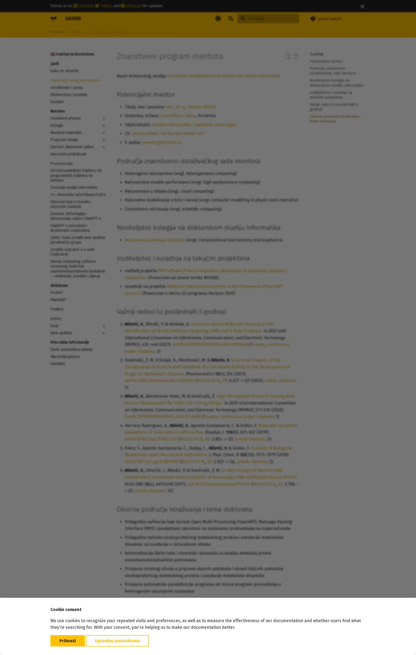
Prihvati (67, 640)
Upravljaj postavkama (117, 640)
